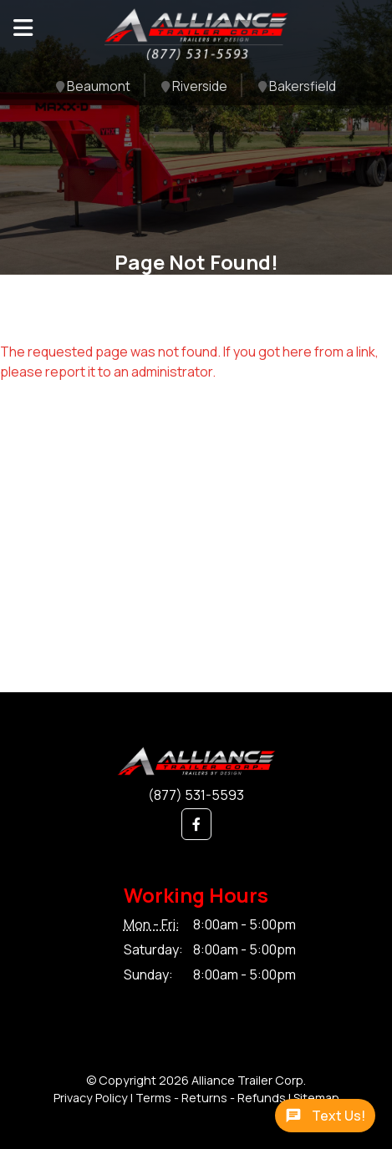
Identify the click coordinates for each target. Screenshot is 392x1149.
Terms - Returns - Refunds (210, 1098)
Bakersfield (297, 87)
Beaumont (93, 87)
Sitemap (316, 1098)
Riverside (194, 87)
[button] (196, 824)
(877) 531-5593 (196, 795)
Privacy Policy (90, 1098)
